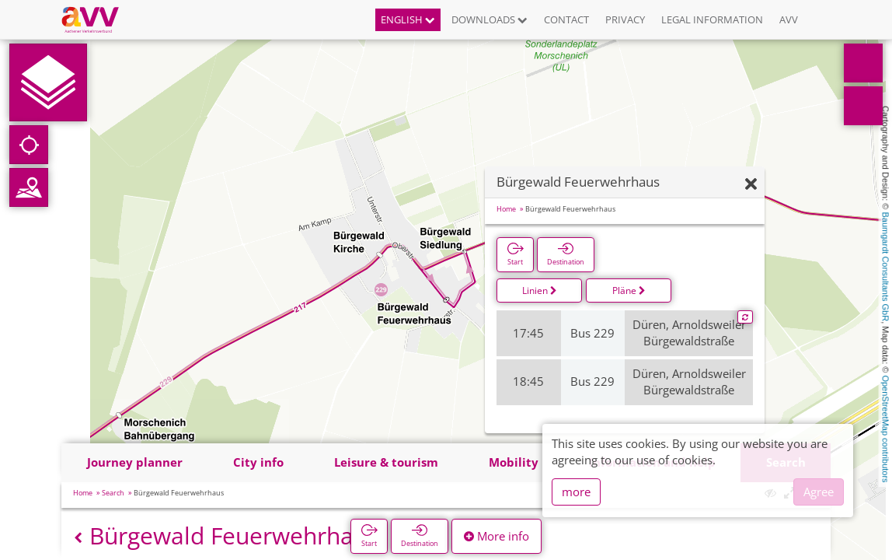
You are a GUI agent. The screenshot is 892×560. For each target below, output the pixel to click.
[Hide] (751, 184)
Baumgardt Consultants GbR (885, 267)
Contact (566, 19)
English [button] (408, 19)
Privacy (625, 19)
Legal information (712, 19)
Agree (818, 491)
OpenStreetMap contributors (885, 428)
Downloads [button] (489, 19)
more (576, 491)
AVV (788, 19)
